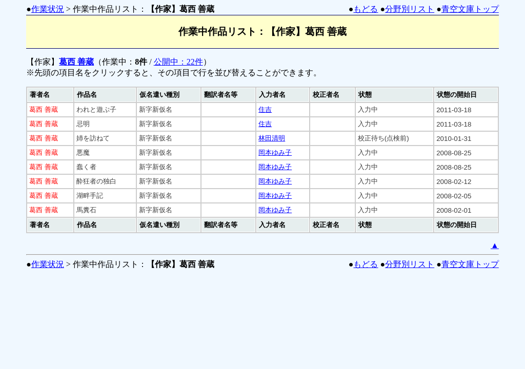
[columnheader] (50, 95)
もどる (365, 9)
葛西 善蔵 (76, 61)
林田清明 (271, 138)
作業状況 (47, 9)
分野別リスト (409, 9)
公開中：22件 (178, 61)
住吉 (265, 109)
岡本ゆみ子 (275, 152)
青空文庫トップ (470, 9)
